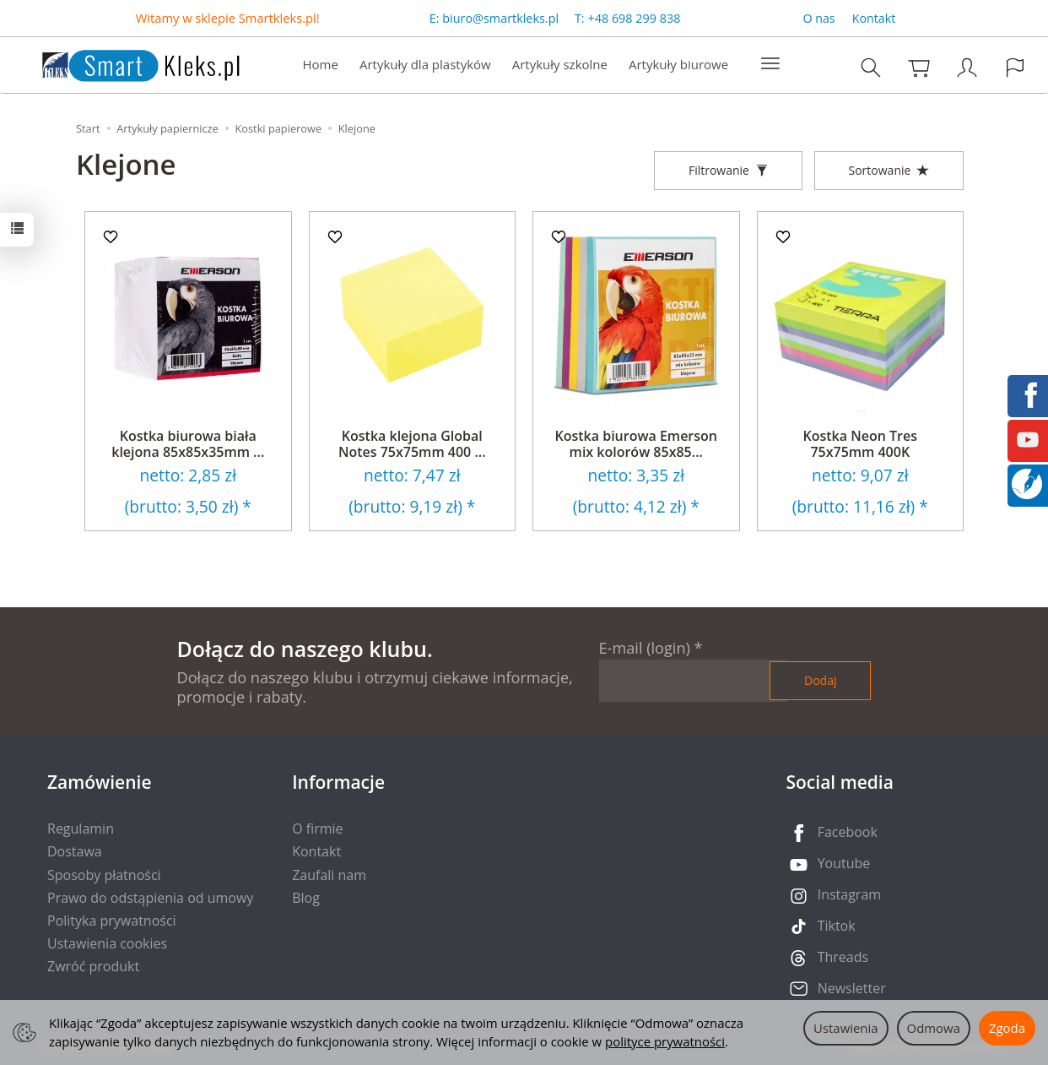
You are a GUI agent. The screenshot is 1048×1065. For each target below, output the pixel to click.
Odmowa (933, 1027)
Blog (306, 897)
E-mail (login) (644, 648)
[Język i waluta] (1015, 67)
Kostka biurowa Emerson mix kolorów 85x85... (636, 444)
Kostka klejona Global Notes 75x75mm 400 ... (412, 444)
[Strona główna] (124, 62)
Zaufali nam (329, 875)
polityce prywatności (665, 1041)
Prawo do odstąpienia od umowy (150, 897)
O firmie (317, 828)
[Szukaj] (870, 67)
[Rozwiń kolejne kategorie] (770, 64)
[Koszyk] (918, 67)
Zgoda (1007, 1027)
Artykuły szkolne (560, 64)
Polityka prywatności (111, 920)
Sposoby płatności (104, 875)
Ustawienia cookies (107, 943)
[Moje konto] (967, 67)
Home (320, 64)
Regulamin (80, 828)
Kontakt (874, 18)
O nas (818, 18)
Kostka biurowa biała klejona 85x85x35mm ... (187, 444)
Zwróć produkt (93, 966)
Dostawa (74, 851)
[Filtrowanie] (728, 170)
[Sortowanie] (889, 170)
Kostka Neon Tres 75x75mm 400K (860, 444)
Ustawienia (845, 1027)
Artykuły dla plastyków (425, 64)
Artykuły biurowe (678, 64)
